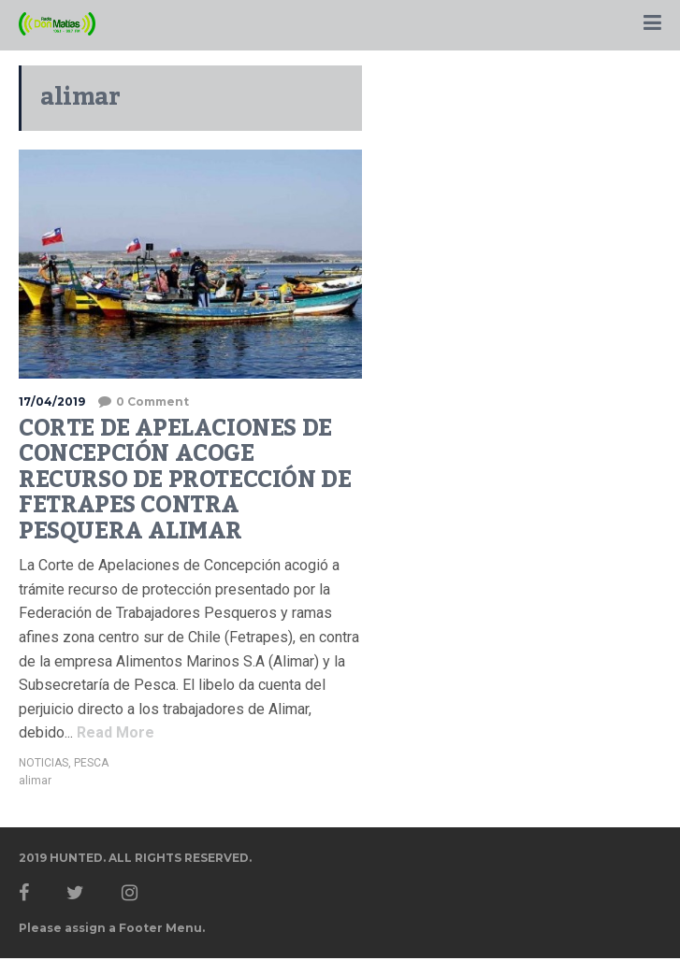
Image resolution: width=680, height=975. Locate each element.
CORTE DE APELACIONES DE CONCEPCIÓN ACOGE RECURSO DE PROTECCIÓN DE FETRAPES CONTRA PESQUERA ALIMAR (185, 479)
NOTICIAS (43, 762)
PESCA (91, 762)
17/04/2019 (52, 401)
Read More (113, 732)
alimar (35, 780)
